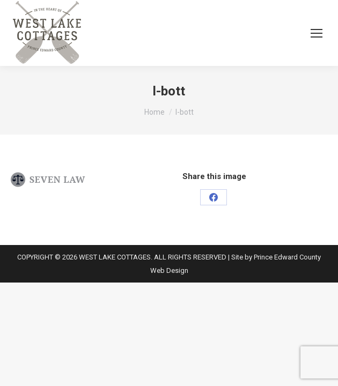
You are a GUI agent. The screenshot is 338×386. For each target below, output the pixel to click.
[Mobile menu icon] (316, 33)
